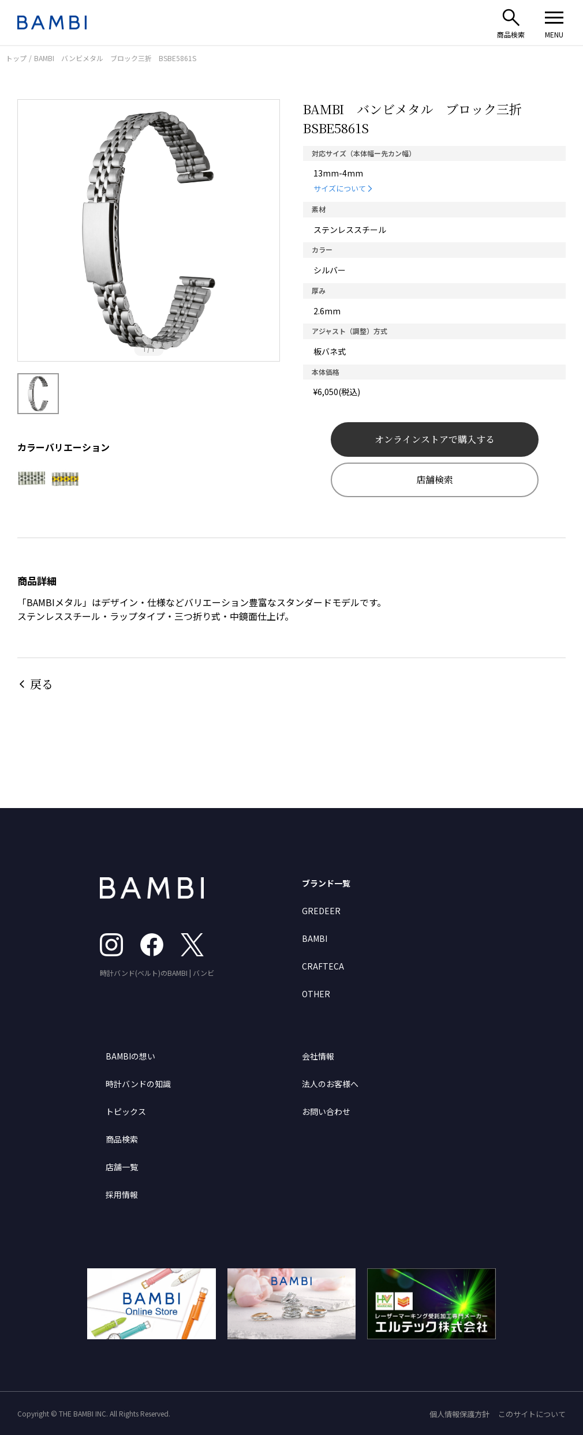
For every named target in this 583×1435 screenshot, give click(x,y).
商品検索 (122, 1139)
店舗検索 (434, 479)
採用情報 (122, 1194)
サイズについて (339, 188)
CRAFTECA (323, 966)
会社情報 (318, 1056)
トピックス (126, 1111)
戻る (41, 683)
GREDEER (321, 910)
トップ (16, 58)
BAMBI (314, 938)
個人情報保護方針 (459, 1413)
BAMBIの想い (130, 1056)
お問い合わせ (326, 1111)
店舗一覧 (122, 1167)
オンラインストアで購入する (435, 439)
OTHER (316, 994)
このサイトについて (532, 1413)
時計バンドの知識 (138, 1084)
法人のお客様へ (330, 1084)
